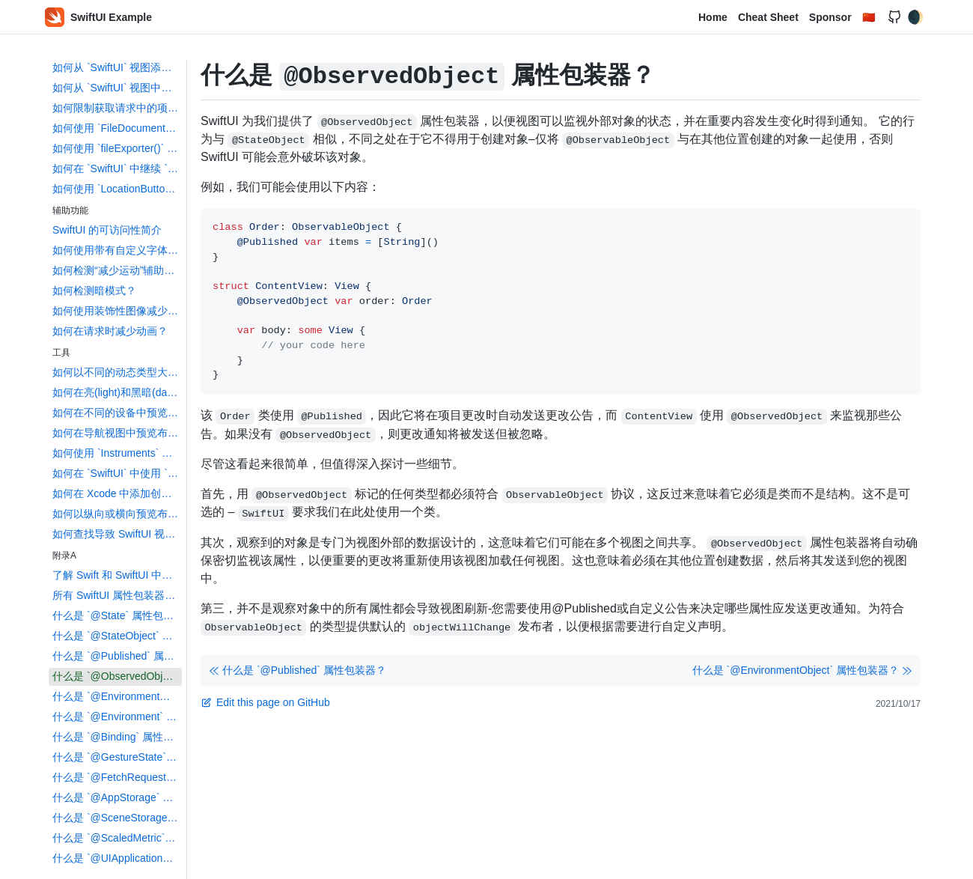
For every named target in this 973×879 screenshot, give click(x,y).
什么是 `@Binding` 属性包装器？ (117, 737)
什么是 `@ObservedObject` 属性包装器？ (117, 676)
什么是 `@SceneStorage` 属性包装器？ (117, 818)
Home (713, 17)
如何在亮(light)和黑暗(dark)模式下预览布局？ (117, 392)
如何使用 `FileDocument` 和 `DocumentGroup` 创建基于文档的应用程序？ (117, 128)
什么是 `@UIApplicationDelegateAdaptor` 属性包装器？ (117, 858)
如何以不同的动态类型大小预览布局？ (117, 372)
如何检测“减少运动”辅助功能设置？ (117, 270)
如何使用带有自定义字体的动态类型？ (117, 250)
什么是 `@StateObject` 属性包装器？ (117, 636)
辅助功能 (70, 210)
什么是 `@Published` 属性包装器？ (117, 656)
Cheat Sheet (768, 17)
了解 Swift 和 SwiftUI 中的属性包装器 (117, 575)
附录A (64, 555)
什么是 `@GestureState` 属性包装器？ (117, 757)
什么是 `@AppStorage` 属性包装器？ (117, 797)
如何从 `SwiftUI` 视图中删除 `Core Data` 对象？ (117, 88)
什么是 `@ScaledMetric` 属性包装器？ (117, 838)
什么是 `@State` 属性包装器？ (117, 615)
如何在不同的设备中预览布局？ (117, 413)
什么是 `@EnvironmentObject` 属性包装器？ (117, 696)
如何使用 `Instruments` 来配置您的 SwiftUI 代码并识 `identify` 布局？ (117, 453)
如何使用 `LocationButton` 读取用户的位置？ (117, 189)
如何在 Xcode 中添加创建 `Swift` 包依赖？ (117, 493)
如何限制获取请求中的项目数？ (117, 108)
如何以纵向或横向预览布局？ (117, 514)
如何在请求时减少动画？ (110, 331)
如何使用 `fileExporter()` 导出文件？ (117, 148)
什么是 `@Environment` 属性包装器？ (117, 717)
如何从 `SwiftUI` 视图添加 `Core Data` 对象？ (117, 67)
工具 (61, 352)
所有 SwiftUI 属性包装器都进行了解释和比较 (117, 595)
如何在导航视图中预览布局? (117, 433)
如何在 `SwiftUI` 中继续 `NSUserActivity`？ (117, 168)
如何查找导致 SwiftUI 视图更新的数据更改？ (117, 534)
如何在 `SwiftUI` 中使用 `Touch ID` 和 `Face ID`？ (117, 473)
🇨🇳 (868, 17)
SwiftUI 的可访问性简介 (107, 230)
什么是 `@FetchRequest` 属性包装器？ (117, 777)
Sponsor (830, 17)
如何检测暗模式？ (94, 290)
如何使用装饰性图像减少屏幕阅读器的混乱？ (117, 311)
